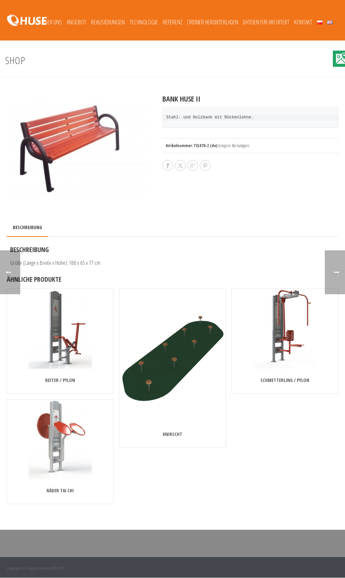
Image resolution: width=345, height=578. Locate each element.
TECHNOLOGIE (143, 22)
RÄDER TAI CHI (60, 490)
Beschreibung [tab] (27, 227)
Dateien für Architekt (266, 22)
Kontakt (303, 22)
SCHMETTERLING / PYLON (284, 380)
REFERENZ (172, 22)
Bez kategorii (240, 145)
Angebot (76, 22)
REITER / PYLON (60, 380)
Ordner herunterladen (212, 22)
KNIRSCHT (172, 434)
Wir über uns (47, 22)
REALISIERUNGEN (108, 22)
